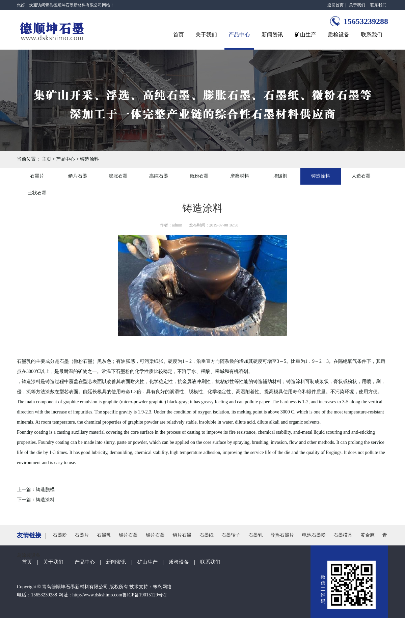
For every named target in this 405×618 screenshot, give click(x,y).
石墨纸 (206, 535)
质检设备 (338, 34)
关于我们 (357, 5)
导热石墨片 (282, 535)
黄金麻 (367, 535)
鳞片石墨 (77, 176)
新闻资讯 (272, 34)
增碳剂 (280, 176)
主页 (46, 159)
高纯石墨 (158, 176)
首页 (178, 34)
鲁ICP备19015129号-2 (144, 594)
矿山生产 (305, 34)
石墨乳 (104, 535)
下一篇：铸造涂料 (36, 499)
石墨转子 (230, 535)
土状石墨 (37, 192)
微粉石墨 (199, 176)
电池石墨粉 (314, 535)
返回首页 (335, 5)
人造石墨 (361, 176)
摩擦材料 (239, 176)
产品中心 (239, 34)
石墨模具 (342, 535)
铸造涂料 (89, 159)
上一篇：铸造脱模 (36, 489)
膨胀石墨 (118, 176)
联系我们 (378, 5)
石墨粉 (60, 535)
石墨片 (37, 176)
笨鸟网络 (162, 586)
